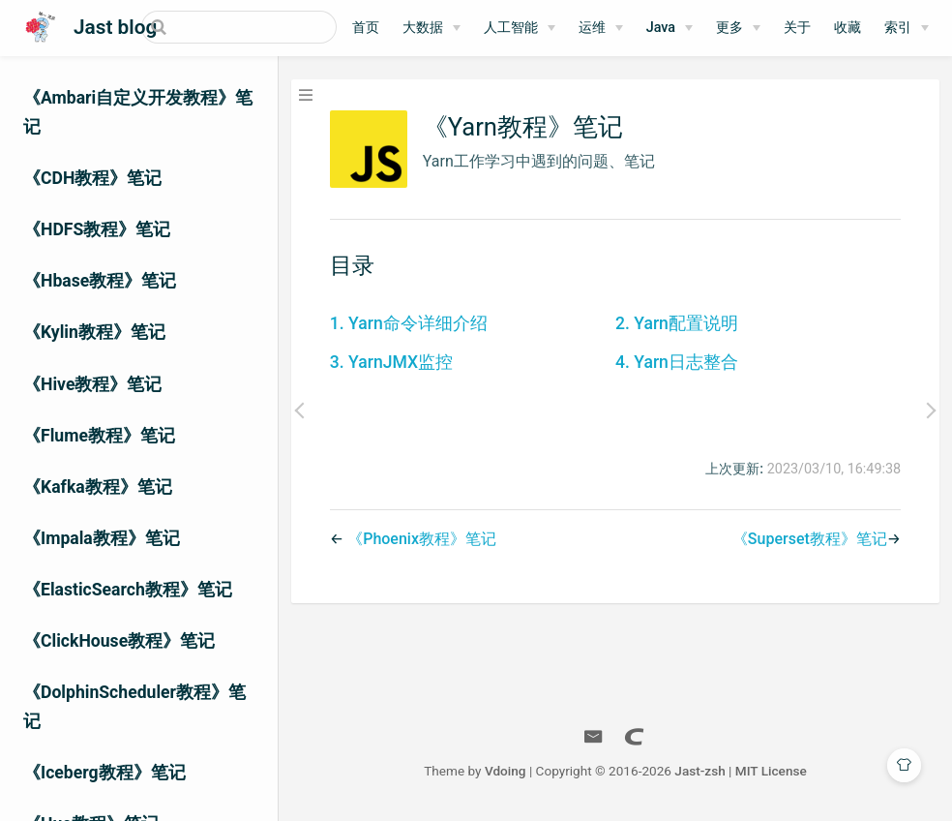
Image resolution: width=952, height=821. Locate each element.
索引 (897, 27)
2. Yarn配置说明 (676, 323)
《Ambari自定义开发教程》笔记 (138, 112)
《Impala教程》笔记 (101, 538)
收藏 (847, 27)
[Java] (669, 28)
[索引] (906, 28)
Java (660, 27)
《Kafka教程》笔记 (97, 487)
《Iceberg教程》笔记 (104, 772)
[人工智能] (519, 28)
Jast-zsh (699, 770)
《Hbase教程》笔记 (99, 280)
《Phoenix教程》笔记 (421, 539)
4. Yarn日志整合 (676, 362)
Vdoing (505, 770)
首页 (365, 27)
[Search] (239, 27)
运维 (592, 27)
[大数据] (431, 28)
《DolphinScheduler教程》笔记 (134, 707)
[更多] (738, 28)
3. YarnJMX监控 (391, 362)
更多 (729, 27)
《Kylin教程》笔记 (94, 332)
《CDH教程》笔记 (92, 178)
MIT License (771, 770)
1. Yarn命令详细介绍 (409, 323)
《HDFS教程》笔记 (96, 229)
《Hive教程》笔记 (92, 384)
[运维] (601, 28)
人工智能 (511, 27)
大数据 (422, 27)
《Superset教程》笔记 (809, 539)
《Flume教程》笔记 (99, 435)
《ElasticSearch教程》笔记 (127, 589)
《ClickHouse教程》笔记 (119, 641)
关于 (797, 27)
